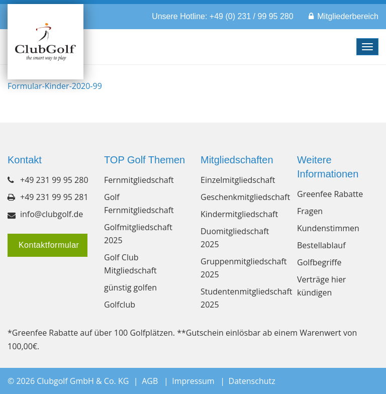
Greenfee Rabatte (330, 194)
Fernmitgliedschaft (139, 179)
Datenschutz (252, 380)
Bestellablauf (321, 245)
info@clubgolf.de (51, 214)
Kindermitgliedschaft (239, 214)
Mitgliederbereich (347, 16)
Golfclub (119, 304)
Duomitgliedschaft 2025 (235, 238)
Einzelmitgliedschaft (238, 179)
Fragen (310, 211)
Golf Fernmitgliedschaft (139, 203)
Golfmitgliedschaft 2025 (138, 234)
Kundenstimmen (328, 228)
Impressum (193, 380)
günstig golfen (130, 287)
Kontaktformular (47, 245)
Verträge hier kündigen (321, 286)
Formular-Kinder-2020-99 (55, 85)
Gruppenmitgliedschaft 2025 (241, 268)
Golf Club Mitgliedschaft (130, 264)
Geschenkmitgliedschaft (241, 197)
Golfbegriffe (319, 262)
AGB (150, 380)
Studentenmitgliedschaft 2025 (241, 298)
